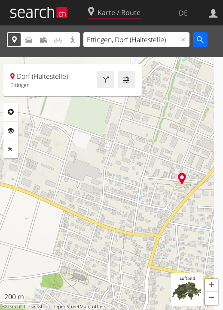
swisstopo (40, 307)
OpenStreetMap (71, 307)
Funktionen (10, 149)
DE (183, 13)
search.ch (16, 307)
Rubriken (10, 112)
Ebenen (10, 131)
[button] (211, 285)
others (99, 307)
